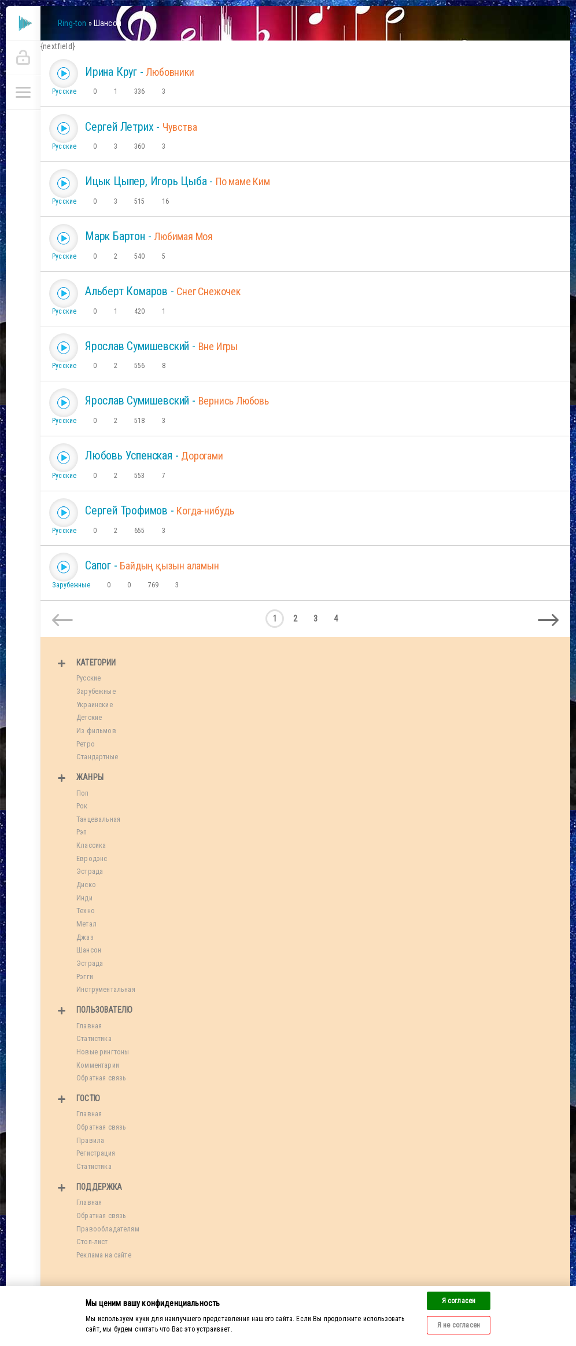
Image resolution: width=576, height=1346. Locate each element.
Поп (82, 793)
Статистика (94, 1038)
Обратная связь (101, 1077)
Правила (90, 1140)
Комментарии (97, 1065)
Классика (91, 845)
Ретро (85, 744)
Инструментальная (105, 989)
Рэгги (84, 976)
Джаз (85, 937)
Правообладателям (107, 1228)
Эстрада (89, 871)
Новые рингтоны (102, 1051)
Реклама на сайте (103, 1255)
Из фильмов (96, 730)
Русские (64, 91)
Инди (84, 897)
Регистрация (95, 1153)
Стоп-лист (92, 1241)
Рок (82, 805)
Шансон (88, 950)
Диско (86, 884)
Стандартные (97, 756)
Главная (89, 1025)
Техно (85, 910)
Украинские (94, 704)
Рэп (81, 832)
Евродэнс (91, 858)
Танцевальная (98, 819)
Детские (89, 717)
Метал (86, 924)
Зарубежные (71, 585)
